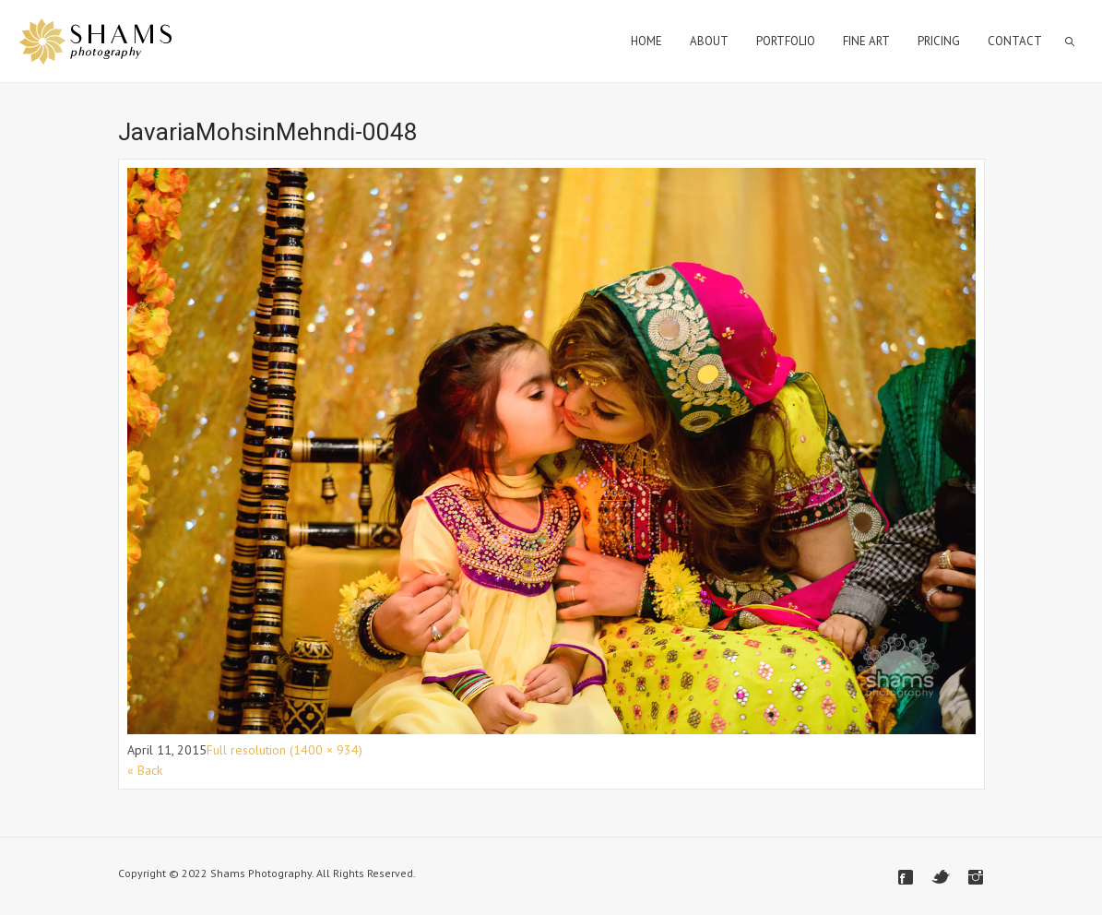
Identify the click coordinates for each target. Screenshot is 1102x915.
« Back (144, 770)
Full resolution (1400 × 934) (284, 750)
